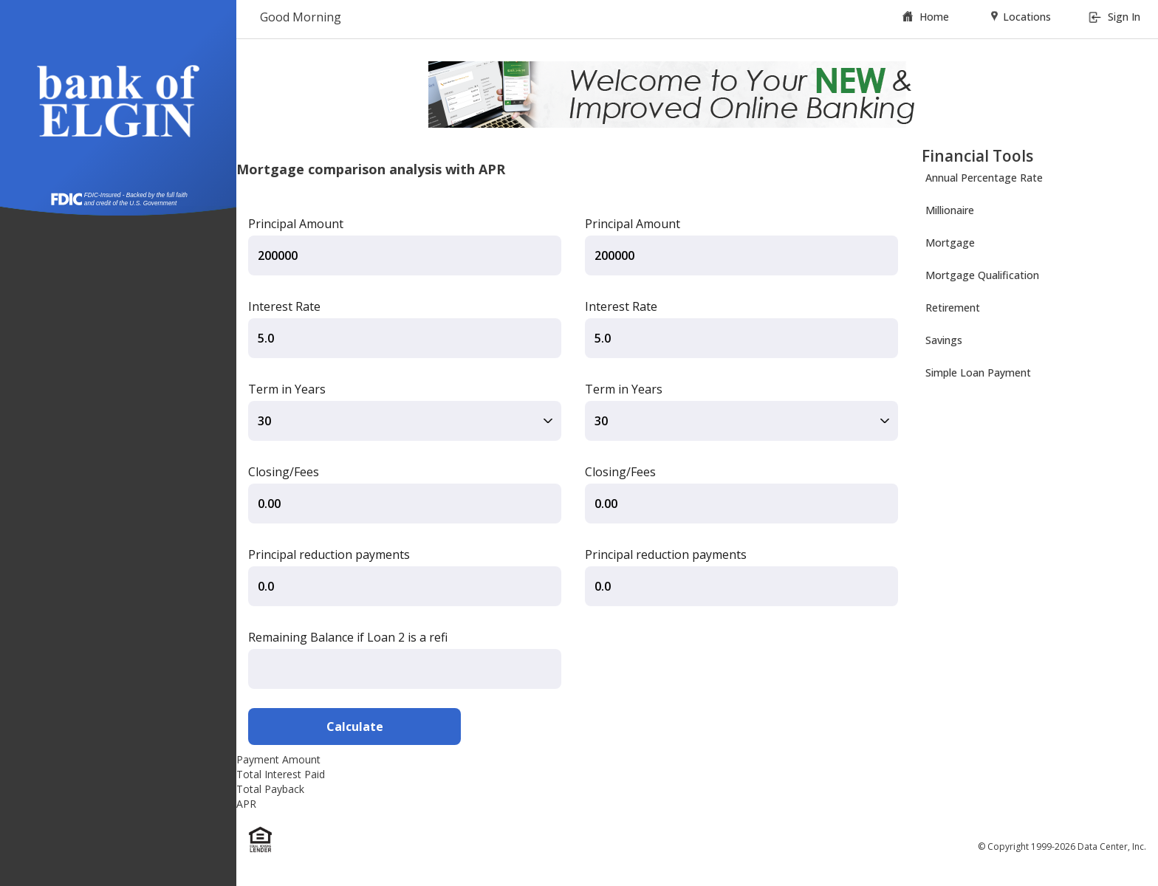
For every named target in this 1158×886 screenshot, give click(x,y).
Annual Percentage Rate (984, 178)
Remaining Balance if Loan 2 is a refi (348, 637)
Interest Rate (284, 306)
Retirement (952, 308)
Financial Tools (977, 155)
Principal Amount (295, 224)
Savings (943, 340)
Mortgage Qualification (982, 275)
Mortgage (950, 243)
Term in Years (287, 389)
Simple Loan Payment (978, 372)
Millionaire (949, 210)
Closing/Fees (283, 472)
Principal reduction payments (329, 554)
